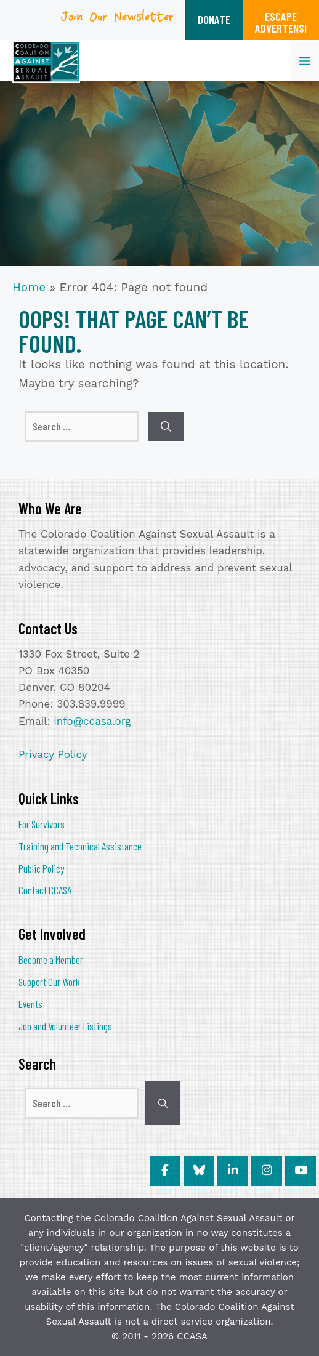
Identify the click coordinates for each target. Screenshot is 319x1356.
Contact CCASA (44, 890)
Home (29, 287)
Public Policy (41, 868)
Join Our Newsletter (117, 20)
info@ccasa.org (92, 721)
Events (30, 1004)
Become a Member (50, 959)
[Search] (166, 427)
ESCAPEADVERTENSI (281, 22)
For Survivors (41, 824)
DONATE (214, 19)
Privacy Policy (52, 754)
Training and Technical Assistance (80, 846)
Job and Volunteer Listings (65, 1026)
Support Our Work (49, 981)
